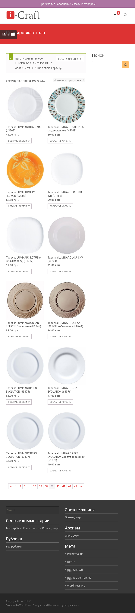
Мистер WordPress (18, 528)
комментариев (79, 578)
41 (63, 486)
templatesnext (71, 605)
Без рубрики (14, 546)
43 (75, 486)
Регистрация (75, 554)
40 (57, 486)
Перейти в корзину (68, 59)
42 (69, 486)
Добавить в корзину (19, 140)
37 (40, 486)
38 (46, 486)
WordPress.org (76, 585)
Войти (71, 561)
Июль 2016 (72, 535)
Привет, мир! (73, 517)
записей (75, 570)
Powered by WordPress (19, 605)
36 (34, 486)
